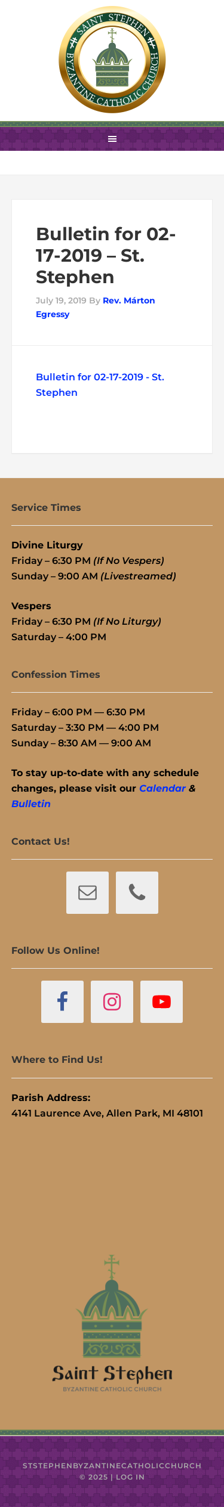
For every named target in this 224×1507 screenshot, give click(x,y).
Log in (130, 1476)
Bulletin (31, 804)
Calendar (162, 788)
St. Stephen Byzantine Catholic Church (112, 59)
